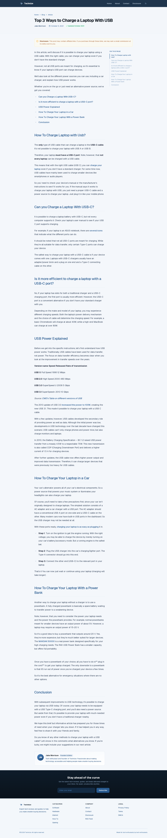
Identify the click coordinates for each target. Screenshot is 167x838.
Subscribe (103, 790)
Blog (43, 15)
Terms (120, 811)
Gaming (55, 823)
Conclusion (44, 122)
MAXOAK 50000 (47, 641)
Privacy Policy (123, 808)
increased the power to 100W (76, 405)
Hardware (55, 811)
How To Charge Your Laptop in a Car (56, 112)
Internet (55, 815)
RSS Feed (89, 819)
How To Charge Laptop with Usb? (60, 135)
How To (55, 819)
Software (55, 808)
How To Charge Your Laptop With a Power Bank (62, 117)
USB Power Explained (49, 107)
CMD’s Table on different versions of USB (62, 398)
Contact (126, 3)
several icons (96, 230)
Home (109, 3)
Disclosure (137, 3)
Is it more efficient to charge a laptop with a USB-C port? (66, 101)
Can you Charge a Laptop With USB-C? (57, 96)
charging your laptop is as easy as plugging (78, 526)
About (117, 3)
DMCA (120, 815)
